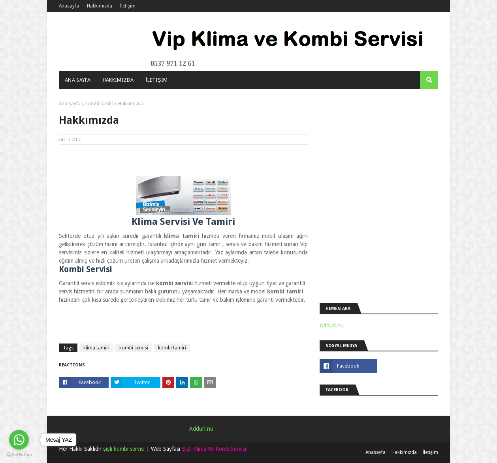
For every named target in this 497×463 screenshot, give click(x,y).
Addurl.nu (332, 325)
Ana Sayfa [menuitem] (78, 80)
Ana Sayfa (70, 103)
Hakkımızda (99, 6)
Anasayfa (69, 6)
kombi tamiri (99, 103)
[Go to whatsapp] (19, 440)
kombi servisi (133, 348)
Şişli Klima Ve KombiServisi (214, 449)
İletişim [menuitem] (157, 80)
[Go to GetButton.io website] (19, 454)
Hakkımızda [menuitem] (118, 80)
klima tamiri (96, 348)
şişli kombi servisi (124, 449)
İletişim (128, 6)
